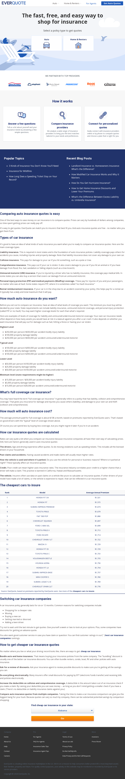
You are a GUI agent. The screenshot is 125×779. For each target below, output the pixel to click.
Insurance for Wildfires (20, 171)
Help (5, 746)
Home (6, 737)
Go (62, 718)
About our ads (67, 741)
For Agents (91, 3)
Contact (7, 751)
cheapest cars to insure (83, 591)
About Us (7, 741)
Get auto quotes (112, 3)
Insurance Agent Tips (41, 751)
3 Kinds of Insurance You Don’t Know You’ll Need (34, 165)
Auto (55, 3)
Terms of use (67, 737)
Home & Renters (71, 3)
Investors (95, 737)
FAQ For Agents (39, 741)
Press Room (96, 741)
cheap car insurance (91, 651)
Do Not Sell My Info (69, 751)
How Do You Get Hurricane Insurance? (90, 182)
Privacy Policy (67, 746)
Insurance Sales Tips (41, 746)
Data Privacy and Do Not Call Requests (76, 756)
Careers (7, 756)
